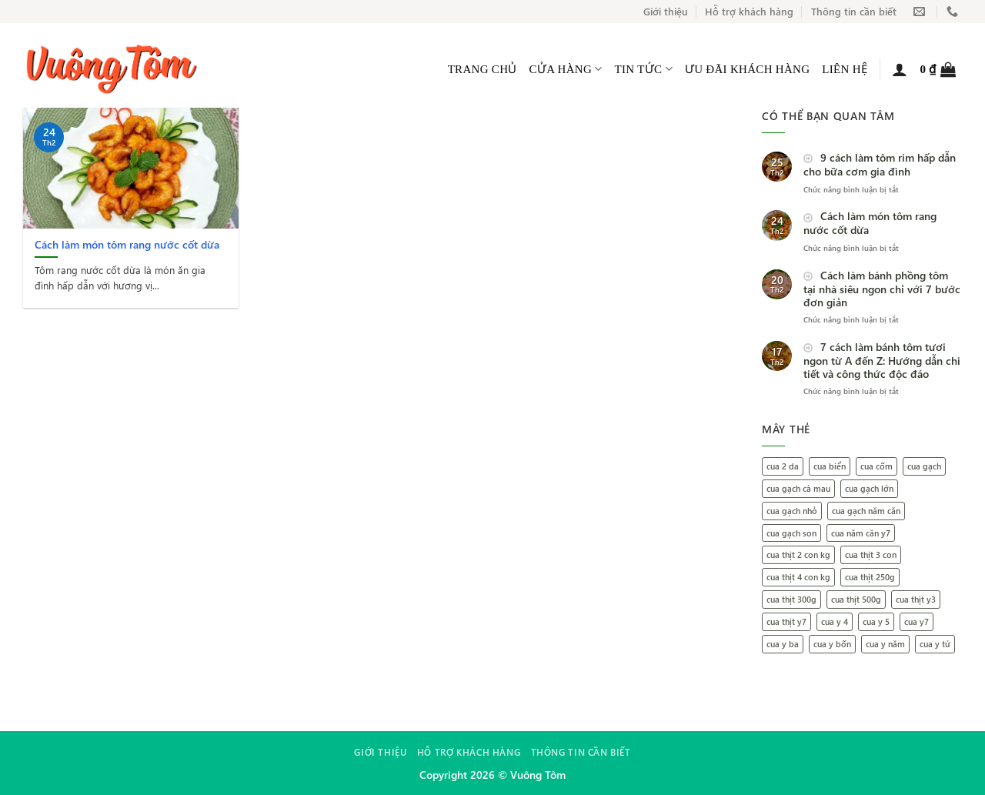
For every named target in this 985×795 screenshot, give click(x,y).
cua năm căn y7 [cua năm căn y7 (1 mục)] (860, 533)
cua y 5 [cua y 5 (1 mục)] (876, 621)
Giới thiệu (665, 11)
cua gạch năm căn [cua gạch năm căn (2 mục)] (866, 510)
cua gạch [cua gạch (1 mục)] (924, 466)
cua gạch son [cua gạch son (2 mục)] (791, 533)
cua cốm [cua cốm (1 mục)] (876, 466)
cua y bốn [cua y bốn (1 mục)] (832, 644)
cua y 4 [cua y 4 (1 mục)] (834, 621)
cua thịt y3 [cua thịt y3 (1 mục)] (916, 599)
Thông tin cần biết (854, 11)
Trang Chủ (482, 69)
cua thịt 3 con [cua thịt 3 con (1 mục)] (871, 554)
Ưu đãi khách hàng (747, 69)
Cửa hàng (566, 69)
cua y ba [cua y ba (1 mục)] (782, 644)
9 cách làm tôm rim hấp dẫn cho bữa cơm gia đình (879, 165)
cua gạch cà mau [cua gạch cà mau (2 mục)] (798, 488)
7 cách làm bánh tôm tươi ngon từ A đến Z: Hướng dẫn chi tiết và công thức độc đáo (881, 360)
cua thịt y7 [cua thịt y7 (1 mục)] (786, 621)
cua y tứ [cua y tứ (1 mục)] (935, 644)
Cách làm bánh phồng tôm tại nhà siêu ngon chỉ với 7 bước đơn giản (881, 289)
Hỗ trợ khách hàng (749, 11)
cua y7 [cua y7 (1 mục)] (916, 621)
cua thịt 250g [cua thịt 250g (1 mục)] (870, 577)
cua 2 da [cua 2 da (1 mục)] (782, 466)
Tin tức (644, 69)
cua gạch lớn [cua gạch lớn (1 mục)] (869, 488)
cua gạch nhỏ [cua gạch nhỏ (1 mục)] (791, 510)
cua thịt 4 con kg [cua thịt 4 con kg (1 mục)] (798, 577)
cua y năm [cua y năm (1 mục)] (885, 644)
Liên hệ (844, 69)
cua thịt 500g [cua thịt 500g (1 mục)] (856, 599)
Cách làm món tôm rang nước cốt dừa (870, 223)
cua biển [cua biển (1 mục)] (829, 466)
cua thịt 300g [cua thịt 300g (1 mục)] (791, 599)
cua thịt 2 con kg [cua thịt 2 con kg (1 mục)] (798, 554)
